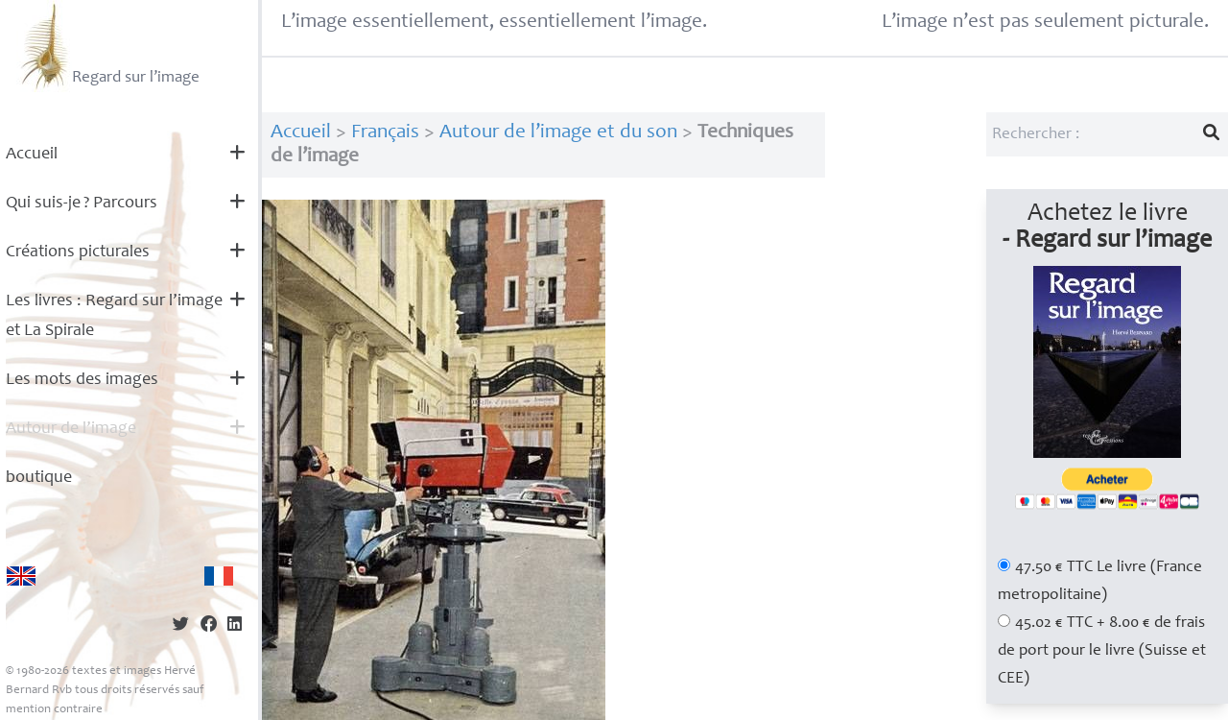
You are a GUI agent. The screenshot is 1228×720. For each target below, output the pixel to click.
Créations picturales (78, 252)
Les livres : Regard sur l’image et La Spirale (114, 316)
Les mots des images (82, 380)
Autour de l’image (71, 429)
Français (385, 133)
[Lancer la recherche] (1211, 134)
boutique (39, 478)
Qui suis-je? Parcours (81, 203)
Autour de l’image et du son (558, 133)
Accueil (32, 154)
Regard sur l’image (108, 46)
